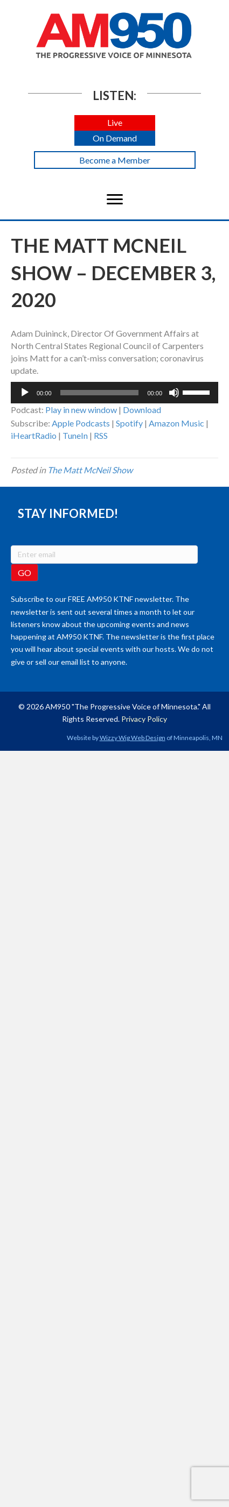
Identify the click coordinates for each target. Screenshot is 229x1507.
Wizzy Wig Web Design (132, 738)
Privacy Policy (144, 718)
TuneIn (75, 435)
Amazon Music (176, 423)
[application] (114, 392)
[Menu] (114, 199)
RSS (101, 435)
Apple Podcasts (81, 423)
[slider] (99, 392)
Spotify (129, 423)
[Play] (24, 392)
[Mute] (174, 392)
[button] (114, 123)
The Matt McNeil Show (90, 470)
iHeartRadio (34, 435)
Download (142, 409)
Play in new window (81, 409)
